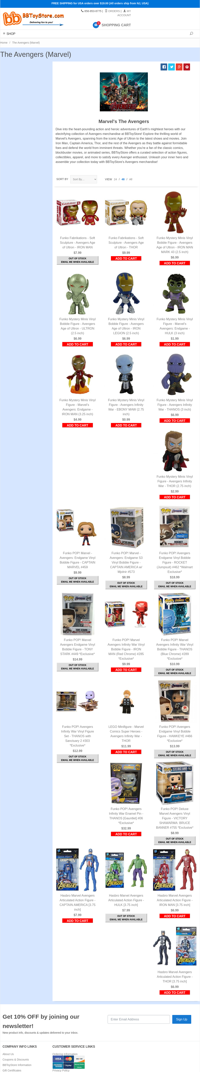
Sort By (62, 179)
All (130, 179)
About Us (8, 1054)
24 (115, 179)
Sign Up (181, 1019)
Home (3, 42)
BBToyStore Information (17, 1065)
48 (123, 179)
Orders (112, 11)
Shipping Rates (62, 1059)
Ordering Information (65, 1054)
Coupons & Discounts (16, 1059)
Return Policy (61, 1065)
